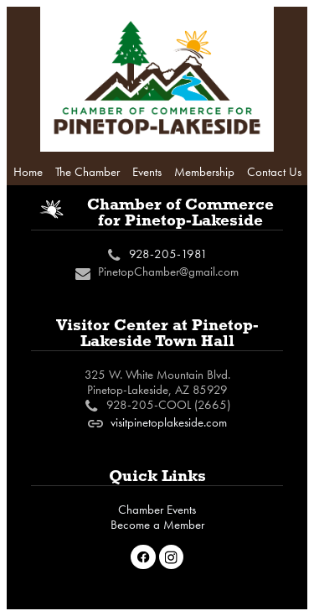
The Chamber (87, 171)
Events (147, 171)
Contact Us (274, 171)
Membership (204, 171)
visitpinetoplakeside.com (169, 422)
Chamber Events (157, 509)
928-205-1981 (168, 253)
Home (28, 171)
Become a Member (157, 524)
